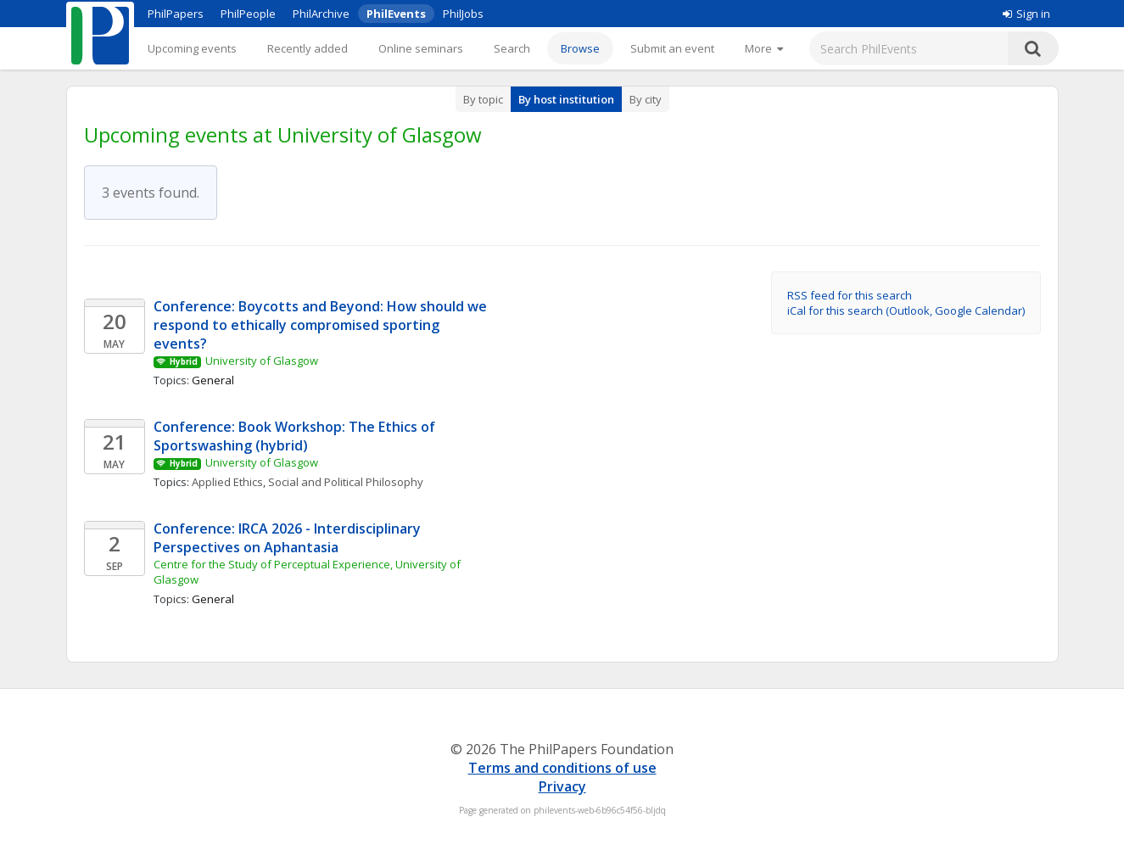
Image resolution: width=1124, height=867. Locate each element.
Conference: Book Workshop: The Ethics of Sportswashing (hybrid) (296, 436)
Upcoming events (192, 48)
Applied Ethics (227, 481)
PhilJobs (463, 13)
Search (512, 48)
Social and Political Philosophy (345, 481)
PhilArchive (321, 13)
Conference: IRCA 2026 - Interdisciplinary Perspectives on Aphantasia (289, 538)
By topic (483, 99)
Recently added (307, 48)
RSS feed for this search (849, 295)
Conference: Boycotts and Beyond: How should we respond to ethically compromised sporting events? (322, 325)
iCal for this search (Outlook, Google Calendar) (906, 310)
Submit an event (672, 48)
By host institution (566, 99)
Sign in (1026, 13)
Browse (580, 48)
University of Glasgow (261, 360)
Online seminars (420, 48)
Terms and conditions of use (562, 767)
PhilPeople (248, 13)
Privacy (562, 786)
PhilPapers (176, 13)
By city (645, 99)
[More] (764, 48)
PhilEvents (396, 13)
